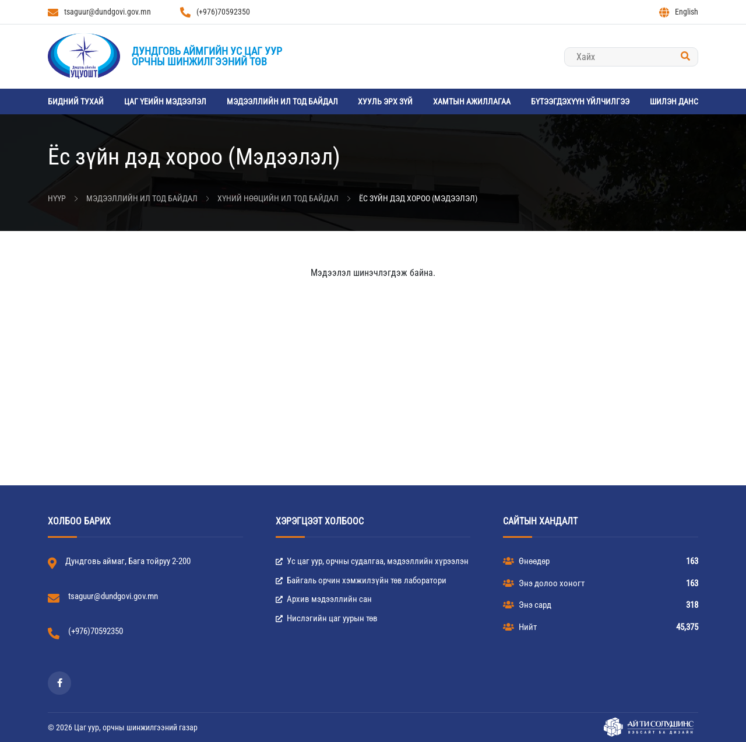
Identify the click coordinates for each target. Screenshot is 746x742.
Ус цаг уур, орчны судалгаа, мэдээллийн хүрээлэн (372, 561)
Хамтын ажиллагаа (472, 101)
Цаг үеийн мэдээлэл (165, 101)
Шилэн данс (674, 101)
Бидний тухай (76, 101)
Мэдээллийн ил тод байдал (282, 101)
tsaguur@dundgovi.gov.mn (99, 12)
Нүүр (57, 198)
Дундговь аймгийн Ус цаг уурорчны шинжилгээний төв (207, 56)
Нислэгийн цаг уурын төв (327, 618)
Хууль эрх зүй (385, 101)
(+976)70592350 (215, 12)
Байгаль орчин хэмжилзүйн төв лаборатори (361, 580)
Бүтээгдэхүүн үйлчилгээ (580, 101)
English (678, 12)
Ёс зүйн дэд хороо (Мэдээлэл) (418, 198)
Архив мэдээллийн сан (324, 599)
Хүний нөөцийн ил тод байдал (278, 198)
